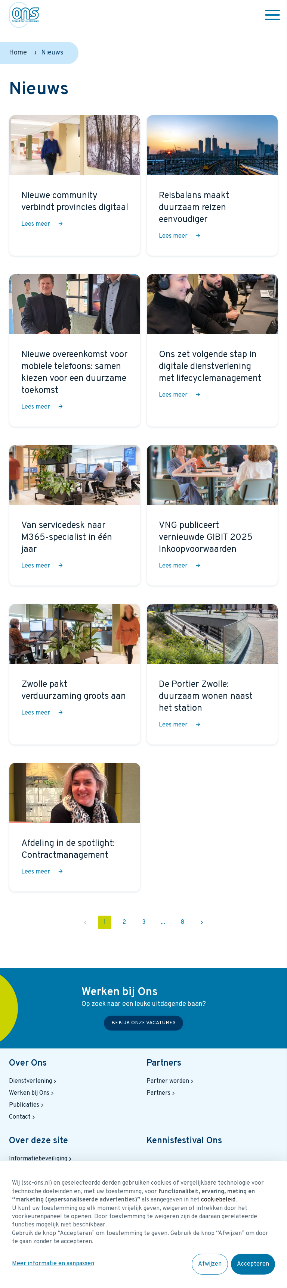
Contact (23, 1117)
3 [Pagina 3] (143, 922)
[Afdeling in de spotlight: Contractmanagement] (75, 827)
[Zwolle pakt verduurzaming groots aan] (75, 674)
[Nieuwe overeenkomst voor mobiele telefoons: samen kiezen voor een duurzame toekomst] (75, 350)
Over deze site (38, 1141)
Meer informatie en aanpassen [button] (53, 1263)
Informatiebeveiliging (41, 1159)
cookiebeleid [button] (218, 1200)
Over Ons (28, 1063)
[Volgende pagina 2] (202, 922)
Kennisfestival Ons (184, 1141)
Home (18, 53)
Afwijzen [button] (210, 1264)
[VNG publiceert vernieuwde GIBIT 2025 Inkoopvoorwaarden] (212, 515)
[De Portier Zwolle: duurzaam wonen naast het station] (212, 674)
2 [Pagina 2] (124, 922)
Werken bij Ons (32, 1093)
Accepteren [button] (253, 1264)
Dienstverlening (33, 1081)
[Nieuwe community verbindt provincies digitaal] (75, 185)
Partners (163, 1063)
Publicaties (27, 1105)
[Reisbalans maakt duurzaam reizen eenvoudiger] (212, 185)
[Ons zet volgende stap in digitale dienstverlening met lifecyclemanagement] (212, 350)
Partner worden (170, 1081)
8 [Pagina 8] (182, 922)
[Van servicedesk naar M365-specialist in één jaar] (75, 515)
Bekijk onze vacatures (143, 1023)
